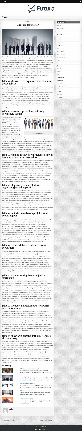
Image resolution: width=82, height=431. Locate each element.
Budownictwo (60, 28)
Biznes (27, 22)
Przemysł (59, 65)
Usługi (59, 91)
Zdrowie (59, 97)
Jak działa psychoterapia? (27, 390)
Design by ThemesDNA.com (41, 429)
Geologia (59, 37)
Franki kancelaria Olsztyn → (46, 420)
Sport (58, 74)
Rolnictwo (59, 68)
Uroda (58, 89)
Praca (58, 60)
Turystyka (60, 83)
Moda (58, 48)
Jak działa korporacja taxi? (27, 376)
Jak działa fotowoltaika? (26, 398)
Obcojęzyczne (61, 57)
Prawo (59, 63)
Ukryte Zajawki (61, 86)
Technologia (60, 77)
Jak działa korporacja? (28, 24)
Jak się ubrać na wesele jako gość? (29, 368)
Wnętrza (59, 94)
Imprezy (59, 42)
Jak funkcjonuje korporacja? (28, 383)
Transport (60, 80)
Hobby (59, 40)
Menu (4, 1)
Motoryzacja (60, 51)
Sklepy (59, 71)
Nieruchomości (61, 54)
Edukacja (59, 34)
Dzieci (58, 31)
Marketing (60, 45)
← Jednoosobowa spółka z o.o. (9, 420)
